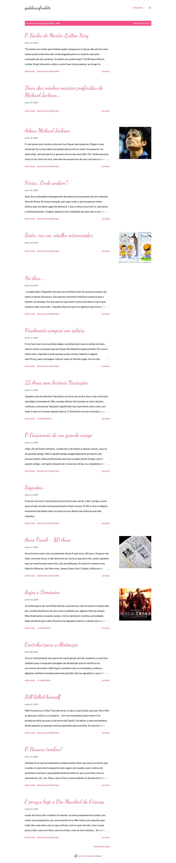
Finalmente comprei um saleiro (55, 330)
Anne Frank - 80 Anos (48, 539)
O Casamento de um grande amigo (58, 435)
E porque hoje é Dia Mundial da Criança (64, 801)
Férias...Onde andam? (46, 183)
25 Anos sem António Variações (56, 382)
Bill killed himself (43, 697)
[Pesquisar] (138, 8)
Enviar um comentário (48, 71)
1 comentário (44, 628)
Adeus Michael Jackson (47, 130)
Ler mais (106, 71)
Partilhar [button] (30, 71)
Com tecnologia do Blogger (88, 856)
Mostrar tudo (141, 23)
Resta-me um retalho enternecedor (59, 235)
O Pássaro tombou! (43, 749)
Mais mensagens (102, 847)
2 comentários (44, 419)
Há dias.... (35, 278)
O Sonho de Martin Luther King (57, 35)
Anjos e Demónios (42, 592)
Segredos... (35, 487)
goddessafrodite (38, 7)
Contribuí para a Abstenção (51, 644)
